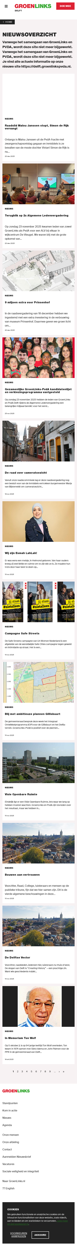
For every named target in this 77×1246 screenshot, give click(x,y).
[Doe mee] (65, 6)
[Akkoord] (40, 1235)
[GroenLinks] (33, 6)
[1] (7, 21)
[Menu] (6, 6)
